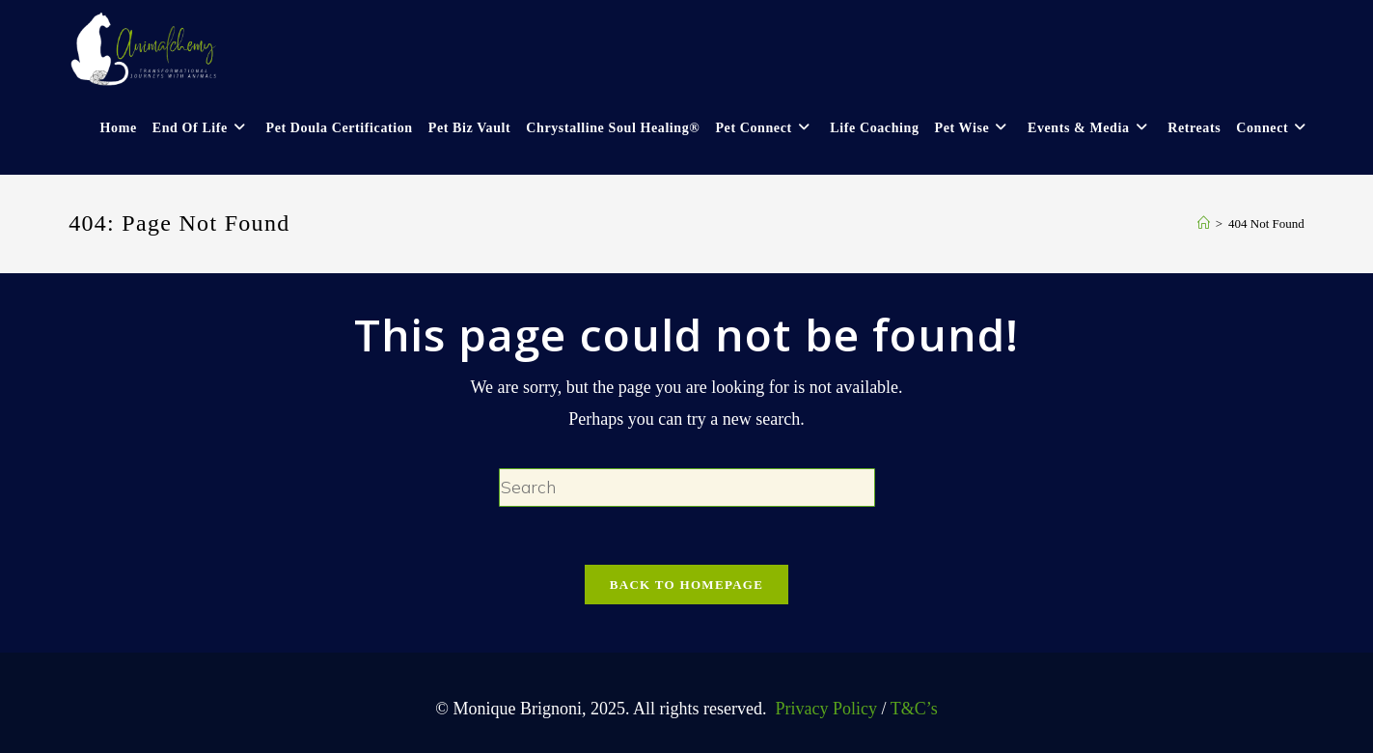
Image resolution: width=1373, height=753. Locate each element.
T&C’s (914, 708)
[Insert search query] (687, 487)
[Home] (1203, 223)
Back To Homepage (686, 584)
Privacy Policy (824, 708)
